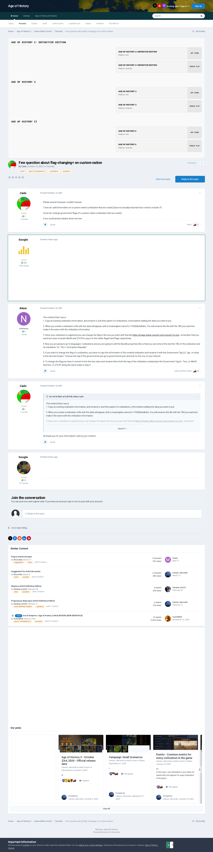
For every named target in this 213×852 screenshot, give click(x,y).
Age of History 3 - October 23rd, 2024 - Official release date (79, 760)
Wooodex (18, 560)
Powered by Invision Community (106, 836)
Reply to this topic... (35, 513)
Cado (23, 166)
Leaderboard (74, 23)
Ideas (142, 760)
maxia (175, 558)
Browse (14, 17)
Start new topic (163, 179)
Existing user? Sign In (178, 6)
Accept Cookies (172, 845)
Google (23, 239)
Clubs (11, 23)
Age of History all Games (46, 16)
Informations (67, 770)
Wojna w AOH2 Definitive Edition (26, 586)
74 (24, 480)
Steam (88, 23)
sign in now (73, 501)
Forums (22, 23)
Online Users (57, 23)
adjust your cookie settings (90, 845)
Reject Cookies (194, 845)
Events (34, 23)
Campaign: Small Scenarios (126, 757)
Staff (45, 23)
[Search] (168, 16)
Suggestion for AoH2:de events (25, 571)
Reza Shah (189, 371)
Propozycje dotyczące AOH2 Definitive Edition (33, 601)
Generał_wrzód (20, 589)
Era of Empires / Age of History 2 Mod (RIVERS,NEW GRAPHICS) (53, 615)
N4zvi (191, 225)
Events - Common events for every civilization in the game (174, 756)
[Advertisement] (96, 268)
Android (99, 23)
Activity (26, 16)
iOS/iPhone (114, 23)
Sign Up (198, 6)
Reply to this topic (190, 179)
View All (106, 812)
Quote (50, 224)
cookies (25, 845)
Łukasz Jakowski (180, 573)
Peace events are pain (21, 556)
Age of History (18, 6)
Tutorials (50, 166)
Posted (49, 193)
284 (23, 263)
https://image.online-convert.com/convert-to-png (153, 335)
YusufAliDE (18, 619)
